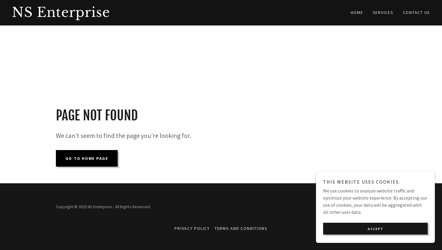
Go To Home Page (86, 158)
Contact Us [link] (416, 12)
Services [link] (383, 12)
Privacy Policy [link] (192, 228)
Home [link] (357, 12)
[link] (116, 15)
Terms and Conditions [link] (241, 228)
